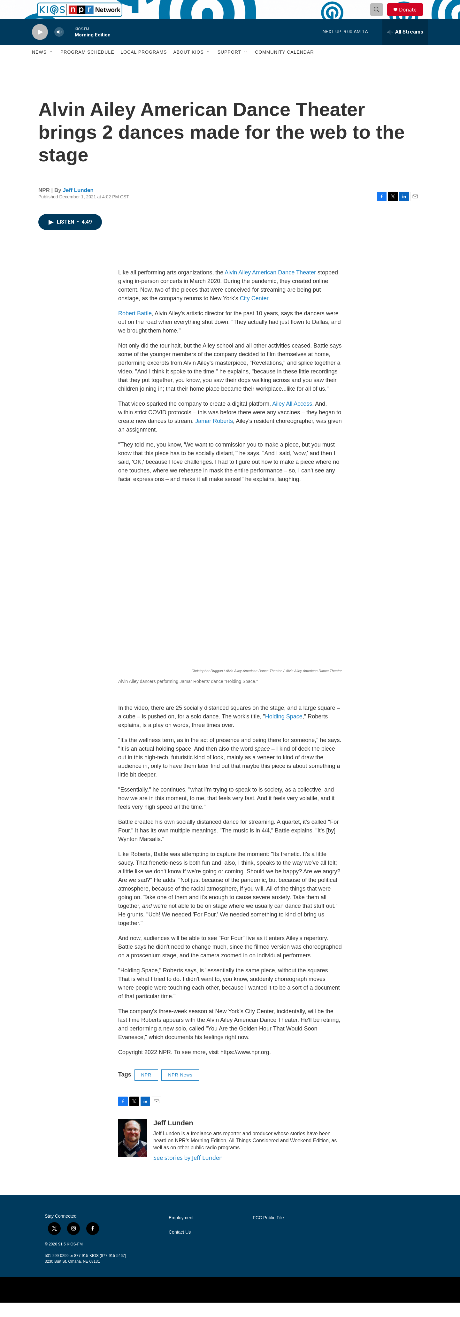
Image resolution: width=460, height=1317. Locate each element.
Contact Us (180, 1246)
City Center (254, 313)
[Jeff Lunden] (132, 1152)
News (39, 66)
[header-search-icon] (379, 17)
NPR (146, 1089)
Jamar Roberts (214, 435)
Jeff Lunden (78, 205)
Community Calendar (284, 66)
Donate (412, 16)
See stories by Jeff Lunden (188, 1172)
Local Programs (143, 66)
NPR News (180, 1089)
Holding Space (284, 731)
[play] (40, 46)
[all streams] (405, 46)
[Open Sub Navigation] (51, 66)
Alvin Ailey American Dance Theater (270, 287)
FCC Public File (268, 1232)
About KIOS (188, 66)
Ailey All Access (292, 418)
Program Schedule (87, 66)
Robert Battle (135, 328)
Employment (181, 1232)
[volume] (59, 46)
